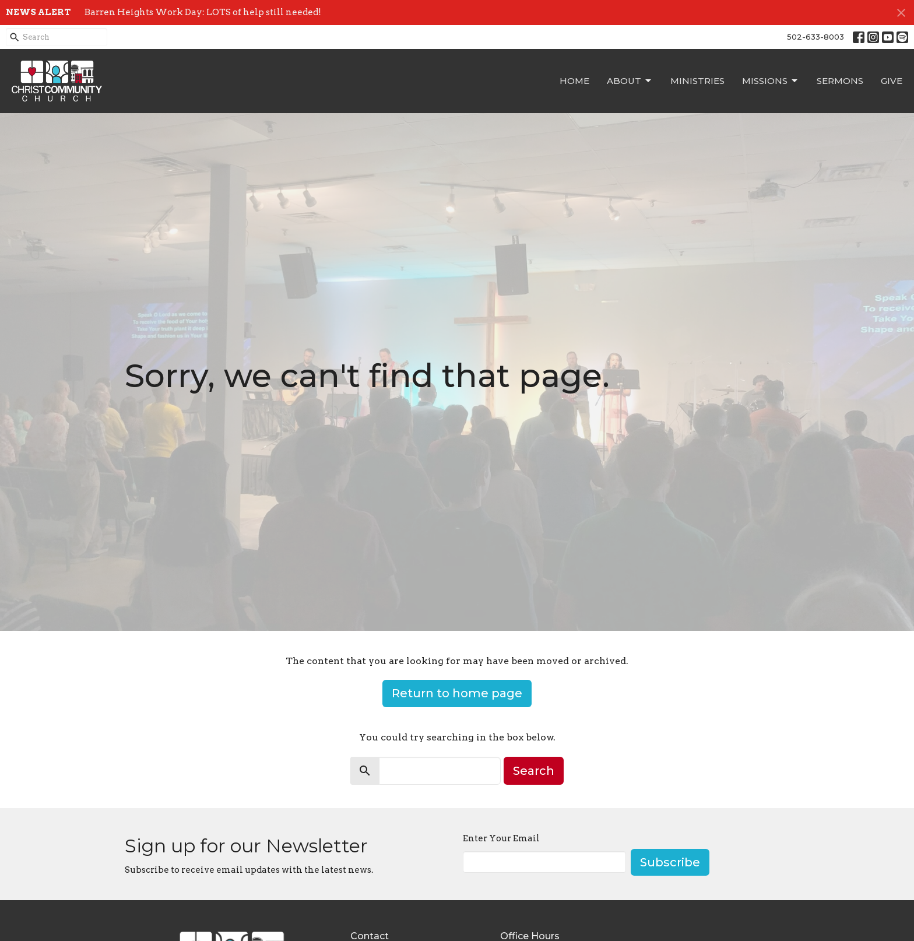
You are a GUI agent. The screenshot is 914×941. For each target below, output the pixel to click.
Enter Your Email (501, 838)
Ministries (697, 80)
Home (574, 80)
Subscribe (670, 862)
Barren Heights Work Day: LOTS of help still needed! (203, 12)
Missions (770, 81)
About (630, 81)
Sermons (840, 80)
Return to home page (457, 693)
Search (533, 771)
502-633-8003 (815, 36)
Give (891, 80)
